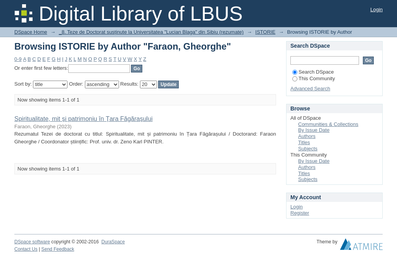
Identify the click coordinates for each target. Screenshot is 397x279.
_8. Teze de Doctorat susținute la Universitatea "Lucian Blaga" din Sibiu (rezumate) (151, 32)
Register (299, 213)
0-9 (18, 59)
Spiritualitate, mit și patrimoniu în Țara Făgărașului (83, 118)
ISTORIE (265, 32)
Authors (307, 136)
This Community (313, 78)
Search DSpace (313, 72)
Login (376, 9)
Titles (304, 142)
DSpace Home (30, 32)
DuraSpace (112, 242)
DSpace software (32, 242)
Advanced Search (310, 88)
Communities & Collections (328, 124)
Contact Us (26, 249)
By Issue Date (314, 130)
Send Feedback (57, 249)
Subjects (308, 149)
